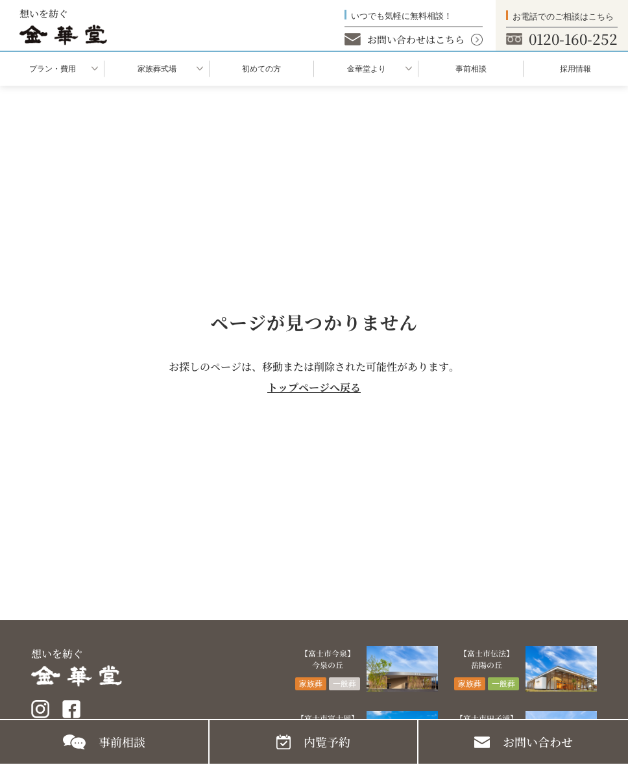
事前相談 (471, 68)
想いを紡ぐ (63, 25)
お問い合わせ (538, 741)
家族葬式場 (157, 68)
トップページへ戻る (314, 387)
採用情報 (575, 68)
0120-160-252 (573, 39)
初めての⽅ (261, 68)
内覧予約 (327, 741)
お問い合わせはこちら (416, 39)
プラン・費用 (52, 68)
